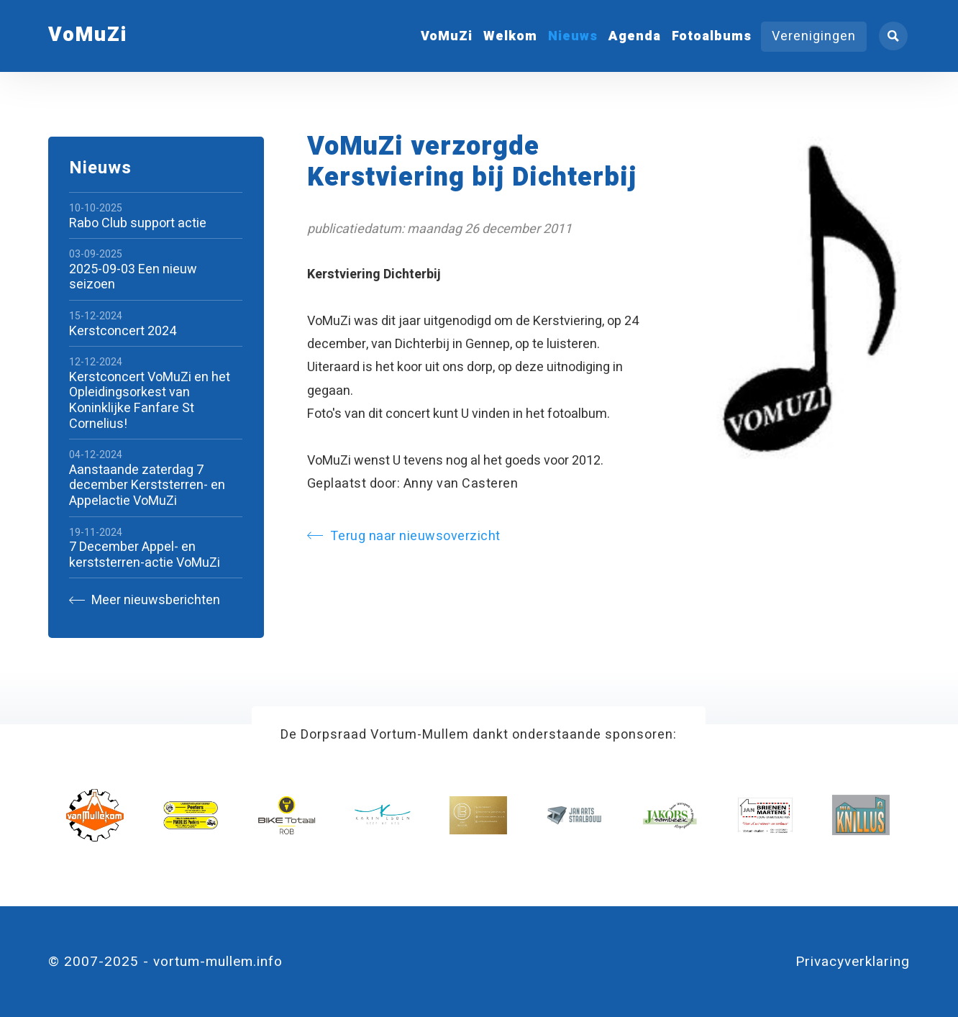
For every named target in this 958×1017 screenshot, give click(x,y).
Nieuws (573, 36)
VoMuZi (447, 36)
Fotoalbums (712, 36)
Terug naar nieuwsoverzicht (404, 536)
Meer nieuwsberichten (144, 600)
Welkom (510, 36)
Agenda (634, 36)
